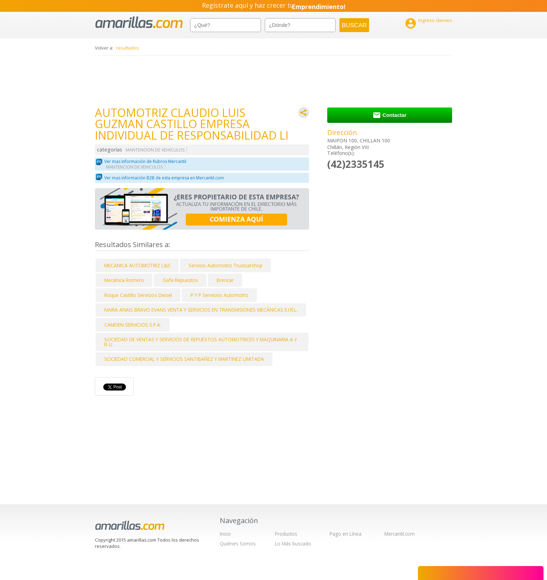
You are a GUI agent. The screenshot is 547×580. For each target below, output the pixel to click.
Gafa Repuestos (180, 280)
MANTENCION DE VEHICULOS (155, 150)
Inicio (225, 533)
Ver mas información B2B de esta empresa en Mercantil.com (164, 178)
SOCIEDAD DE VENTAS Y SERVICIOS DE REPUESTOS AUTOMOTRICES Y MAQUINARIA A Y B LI (200, 342)
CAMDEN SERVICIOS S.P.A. (132, 324)
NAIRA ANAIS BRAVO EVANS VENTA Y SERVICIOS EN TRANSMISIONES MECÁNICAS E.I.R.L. (201, 309)
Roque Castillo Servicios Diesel (138, 295)
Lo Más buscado (293, 543)
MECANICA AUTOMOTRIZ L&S (137, 265)
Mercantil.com (399, 533)
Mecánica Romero (124, 280)
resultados (127, 48)
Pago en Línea (345, 533)
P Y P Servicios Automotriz (219, 295)
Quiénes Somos (238, 543)
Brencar (225, 280)
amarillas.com (139, 22)
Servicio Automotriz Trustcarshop (226, 265)
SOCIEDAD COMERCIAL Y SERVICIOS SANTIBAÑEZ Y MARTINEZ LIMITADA (184, 359)
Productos (286, 533)
